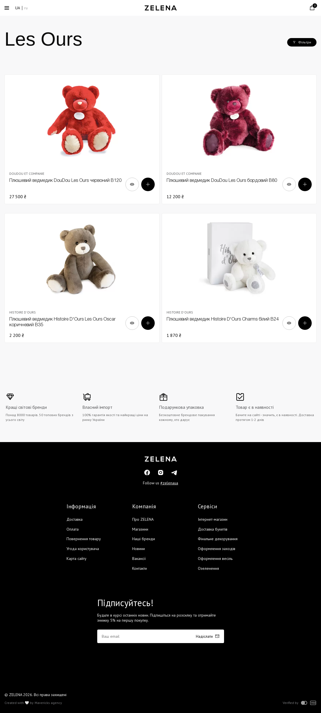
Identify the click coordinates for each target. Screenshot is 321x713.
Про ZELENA (143, 519)
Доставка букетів (212, 529)
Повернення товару (84, 538)
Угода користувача (83, 548)
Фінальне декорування (218, 538)
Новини (138, 548)
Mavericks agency (48, 703)
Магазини (140, 529)
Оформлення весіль (215, 558)
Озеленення (208, 568)
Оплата (73, 529)
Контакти (139, 568)
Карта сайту (77, 558)
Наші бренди (143, 538)
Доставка (75, 519)
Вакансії (139, 558)
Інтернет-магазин (212, 519)
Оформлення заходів (216, 548)
